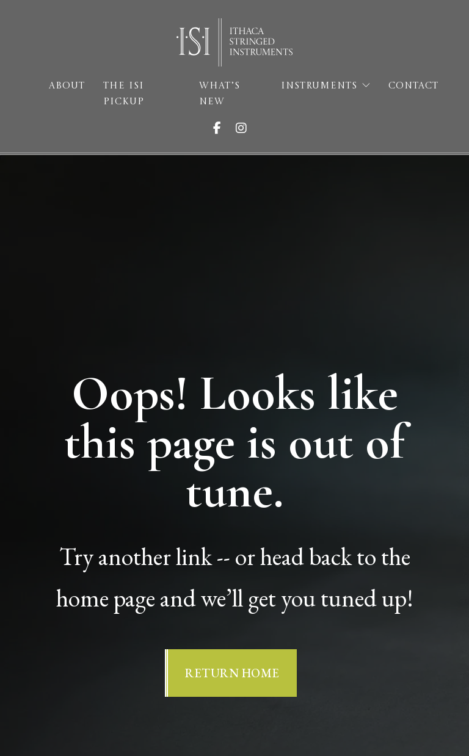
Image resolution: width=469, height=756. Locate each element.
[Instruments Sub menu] (366, 86)
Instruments (319, 86)
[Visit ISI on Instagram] (246, 128)
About (67, 86)
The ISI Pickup (123, 94)
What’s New (219, 94)
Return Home (232, 673)
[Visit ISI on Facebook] (222, 128)
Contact (413, 86)
